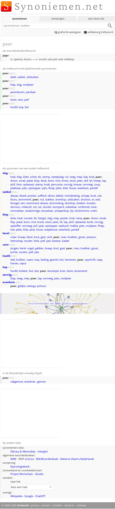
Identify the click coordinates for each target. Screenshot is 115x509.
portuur (41, 286)
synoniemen (19, 18)
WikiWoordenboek (47, 459)
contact (45, 505)
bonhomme (82, 210)
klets (26, 176)
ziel (99, 195)
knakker (72, 237)
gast (43, 237)
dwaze (44, 203)
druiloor (86, 199)
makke (74, 225)
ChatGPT (40, 496)
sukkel (21, 77)
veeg (72, 176)
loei (12, 229)
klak (65, 188)
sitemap (81, 505)
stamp (39, 184)
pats (24, 188)
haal (12, 176)
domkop (70, 203)
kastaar (56, 240)
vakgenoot (16, 381)
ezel (97, 199)
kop (21, 107)
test (36, 271)
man (63, 237)
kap (85, 176)
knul (36, 237)
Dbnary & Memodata (22, 451)
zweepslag (57, 176)
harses (14, 263)
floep (51, 188)
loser (94, 207)
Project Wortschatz (21, 474)
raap (99, 259)
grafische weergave (67, 32)
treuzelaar (47, 210)
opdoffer (15, 225)
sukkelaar (71, 207)
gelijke (21, 286)
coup (97, 184)
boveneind (80, 271)
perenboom (17, 92)
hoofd (14, 107)
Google (28, 496)
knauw (78, 184)
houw (72, 188)
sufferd (42, 195)
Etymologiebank (20, 466)
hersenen (70, 259)
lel (90, 180)
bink (36, 240)
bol (27, 107)
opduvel (64, 225)
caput (23, 263)
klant (30, 237)
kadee (65, 240)
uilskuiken (32, 77)
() (26, 459)
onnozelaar (17, 210)
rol (66, 176)
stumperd (58, 207)
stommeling (56, 203)
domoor (15, 207)
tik (39, 176)
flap (12, 222)
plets (59, 188)
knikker (20, 259)
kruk (93, 195)
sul (39, 207)
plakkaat (15, 188)
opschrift (90, 259)
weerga (31, 286)
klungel (14, 203)
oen (22, 203)
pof (35, 225)
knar (62, 271)
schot (33, 176)
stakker (49, 199)
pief (26, 99)
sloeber (80, 203)
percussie (56, 184)
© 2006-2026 (15, 505)
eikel (13, 77)
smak (22, 180)
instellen (57, 505)
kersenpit (53, 271)
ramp (79, 218)
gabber (39, 248)
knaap (21, 237)
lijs (72, 210)
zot (35, 207)
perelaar (31, 92)
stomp (46, 176)
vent (20, 99)
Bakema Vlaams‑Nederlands (77, 459)
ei (93, 199)
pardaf (94, 188)
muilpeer (28, 84)
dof (86, 180)
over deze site (96, 18)
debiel (59, 195)
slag (19, 84)
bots (19, 184)
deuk (44, 180)
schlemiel (84, 207)
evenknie (9, 282)
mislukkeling (72, 195)
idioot (51, 195)
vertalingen (58, 18)
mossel (28, 218)
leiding (45, 259)
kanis (70, 271)
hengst (42, 218)
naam (30, 259)
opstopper (34, 188)
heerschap (16, 240)
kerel (13, 99)
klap (12, 84)
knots (65, 180)
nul (42, 199)
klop (36, 180)
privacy (35, 505)
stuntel (47, 207)
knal (91, 176)
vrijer (13, 237)
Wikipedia (16, 496)
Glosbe (39, 474)
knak (47, 184)
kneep (97, 180)
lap (104, 180)
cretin (93, 210)
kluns (13, 199)
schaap (85, 195)
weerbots (82, 188)
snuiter (28, 240)
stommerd (32, 203)
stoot (73, 180)
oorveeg (88, 184)
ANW (13, 459)
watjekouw (50, 229)
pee (48, 240)
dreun (14, 180)
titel (12, 259)
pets (44, 188)
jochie (14, 252)
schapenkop (61, 210)
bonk (90, 222)
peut (32, 229)
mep (79, 176)
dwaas (14, 195)
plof (12, 184)
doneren (69, 505)
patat (30, 180)
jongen (14, 248)
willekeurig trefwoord (98, 32)
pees (80, 180)
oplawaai (28, 184)
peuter (64, 218)
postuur (91, 237)
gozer (82, 237)
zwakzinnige (32, 210)
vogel (30, 248)
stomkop (60, 199)
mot (57, 180)
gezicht (54, 259)
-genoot (41, 381)
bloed (22, 195)
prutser (32, 195)
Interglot (43, 451)
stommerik (24, 199)
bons (51, 180)
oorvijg (68, 184)
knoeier (91, 203)
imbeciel (27, 207)
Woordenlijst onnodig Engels (25, 373)
